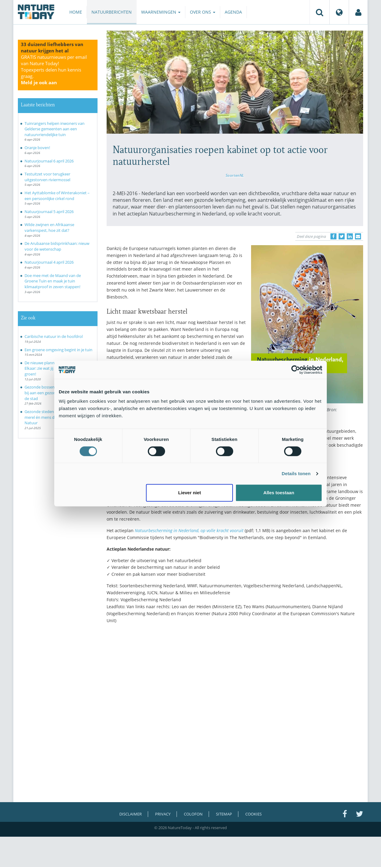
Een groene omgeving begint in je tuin (58, 349)
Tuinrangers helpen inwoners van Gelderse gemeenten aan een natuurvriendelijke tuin (54, 129)
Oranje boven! (37, 147)
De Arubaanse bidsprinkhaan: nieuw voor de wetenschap (57, 246)
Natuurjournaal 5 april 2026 (49, 211)
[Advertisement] (235, 681)
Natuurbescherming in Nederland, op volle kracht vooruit (189, 530)
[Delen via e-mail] (358, 236)
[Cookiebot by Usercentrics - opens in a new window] (295, 369)
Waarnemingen (161, 12)
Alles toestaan (278, 492)
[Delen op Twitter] (342, 236)
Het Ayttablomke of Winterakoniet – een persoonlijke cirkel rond (57, 195)
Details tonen (296, 473)
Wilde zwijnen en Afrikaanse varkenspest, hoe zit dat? (49, 227)
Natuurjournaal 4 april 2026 (49, 262)
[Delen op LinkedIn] (350, 236)
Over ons (202, 12)
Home (75, 12)
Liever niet (189, 492)
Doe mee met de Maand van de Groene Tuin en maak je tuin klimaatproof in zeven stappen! (53, 281)
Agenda (233, 12)
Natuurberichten (111, 12)
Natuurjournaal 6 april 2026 (49, 161)
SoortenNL (235, 175)
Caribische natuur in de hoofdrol (54, 336)
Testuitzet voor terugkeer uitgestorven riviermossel (47, 176)
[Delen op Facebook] (333, 236)
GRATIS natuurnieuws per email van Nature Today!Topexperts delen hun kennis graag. (54, 69)
